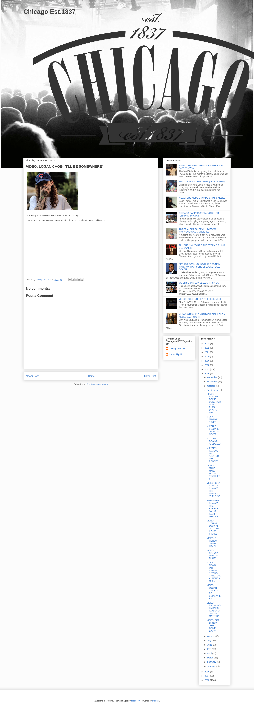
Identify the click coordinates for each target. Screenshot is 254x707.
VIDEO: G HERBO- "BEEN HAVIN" (212, 542)
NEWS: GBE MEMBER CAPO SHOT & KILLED (202, 198)
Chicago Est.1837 (49, 11)
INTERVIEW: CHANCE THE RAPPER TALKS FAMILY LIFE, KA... (213, 508)
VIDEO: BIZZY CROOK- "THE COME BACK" (214, 625)
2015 (207, 671)
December (212, 377)
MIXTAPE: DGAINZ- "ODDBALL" (214, 441)
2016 (207, 373)
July (209, 640)
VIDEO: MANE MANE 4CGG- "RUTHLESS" (213, 472)
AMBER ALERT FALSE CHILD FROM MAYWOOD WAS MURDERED (197, 230)
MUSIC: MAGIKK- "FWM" (212, 419)
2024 (207, 343)
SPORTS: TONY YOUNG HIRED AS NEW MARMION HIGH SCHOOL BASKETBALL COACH (199, 267)
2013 (207, 680)
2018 (207, 365)
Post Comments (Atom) (97, 384)
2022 (207, 348)
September (212, 390)
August (211, 636)
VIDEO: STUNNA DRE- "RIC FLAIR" (213, 554)
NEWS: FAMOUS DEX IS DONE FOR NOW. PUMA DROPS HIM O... (214, 403)
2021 (207, 352)
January (211, 666)
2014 (207, 676)
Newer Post (32, 376)
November (212, 381)
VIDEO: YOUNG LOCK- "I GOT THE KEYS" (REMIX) (213, 527)
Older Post (150, 376)
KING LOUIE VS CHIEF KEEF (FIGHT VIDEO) (202, 181)
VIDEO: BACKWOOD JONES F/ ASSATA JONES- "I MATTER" (214, 609)
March (210, 657)
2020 (207, 356)
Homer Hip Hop (176, 354)
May (209, 649)
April (209, 653)
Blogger (155, 701)
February (212, 662)
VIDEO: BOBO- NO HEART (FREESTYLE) (200, 299)
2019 (207, 360)
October (211, 386)
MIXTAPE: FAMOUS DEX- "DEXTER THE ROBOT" (213, 455)
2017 (207, 369)
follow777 (135, 701)
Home (91, 376)
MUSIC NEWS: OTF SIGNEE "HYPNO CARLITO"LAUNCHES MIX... (214, 571)
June (210, 645)
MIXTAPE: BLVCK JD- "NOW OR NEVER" (213, 430)
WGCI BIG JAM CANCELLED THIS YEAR (199, 283)
